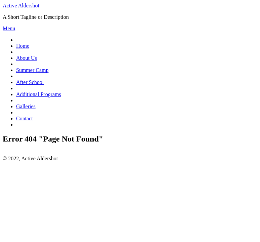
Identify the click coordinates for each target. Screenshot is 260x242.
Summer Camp (32, 70)
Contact (24, 118)
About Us (26, 58)
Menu (9, 28)
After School (30, 82)
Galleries (26, 106)
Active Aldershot (21, 5)
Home (22, 46)
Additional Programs (38, 94)
